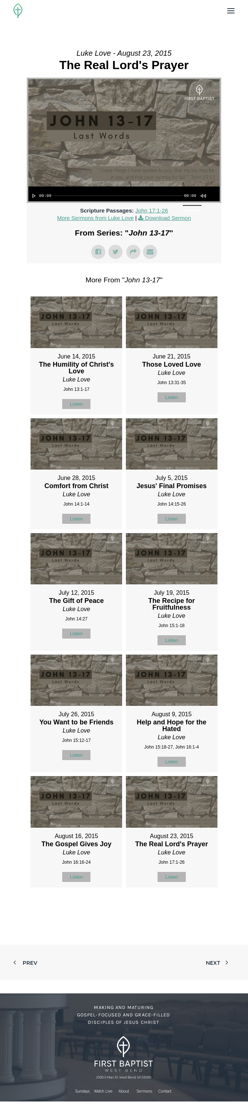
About (123, 1091)
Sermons (144, 1091)
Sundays (82, 1091)
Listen (76, 404)
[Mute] (203, 196)
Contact (164, 1091)
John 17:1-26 (151, 210)
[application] (124, 193)
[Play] (33, 196)
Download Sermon (168, 218)
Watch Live (103, 1091)
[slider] (118, 195)
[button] (231, 11)
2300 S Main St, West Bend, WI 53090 (123, 1077)
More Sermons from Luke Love (95, 218)
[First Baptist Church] (17, 10)
